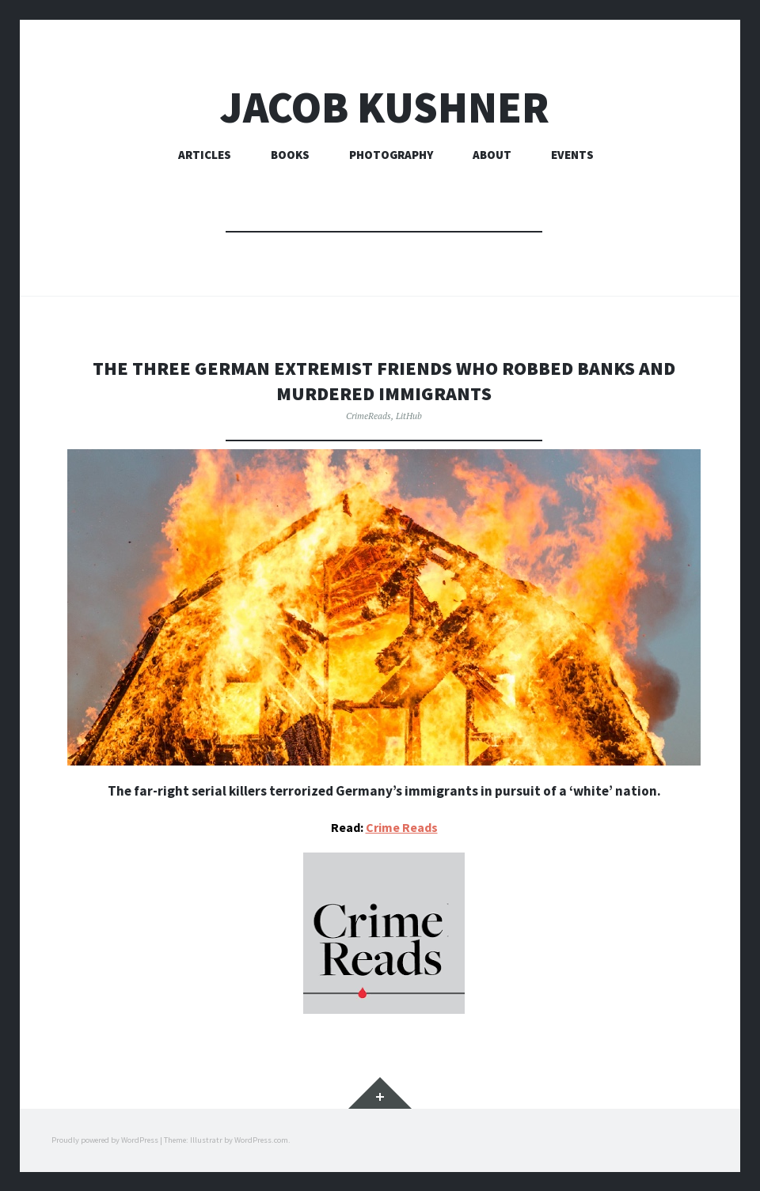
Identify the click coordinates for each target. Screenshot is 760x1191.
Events (572, 154)
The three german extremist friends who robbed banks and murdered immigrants (384, 379)
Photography (391, 154)
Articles (204, 154)
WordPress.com (261, 1139)
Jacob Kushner (384, 107)
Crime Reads (402, 826)
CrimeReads (368, 415)
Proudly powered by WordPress (104, 1139)
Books (290, 154)
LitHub (409, 415)
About (492, 154)
